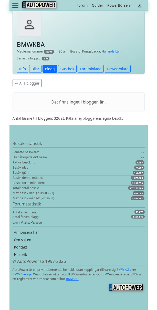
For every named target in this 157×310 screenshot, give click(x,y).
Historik (20, 254)
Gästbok (67, 68)
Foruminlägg (90, 68)
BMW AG (123, 269)
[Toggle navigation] (15, 5)
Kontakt (20, 247)
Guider (97, 5)
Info (22, 68)
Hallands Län (111, 51)
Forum (82, 5)
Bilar (35, 68)
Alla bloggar (27, 83)
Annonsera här (26, 232)
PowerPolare (117, 68)
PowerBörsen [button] (118, 5)
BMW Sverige (22, 274)
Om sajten (22, 239)
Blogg (50, 68)
